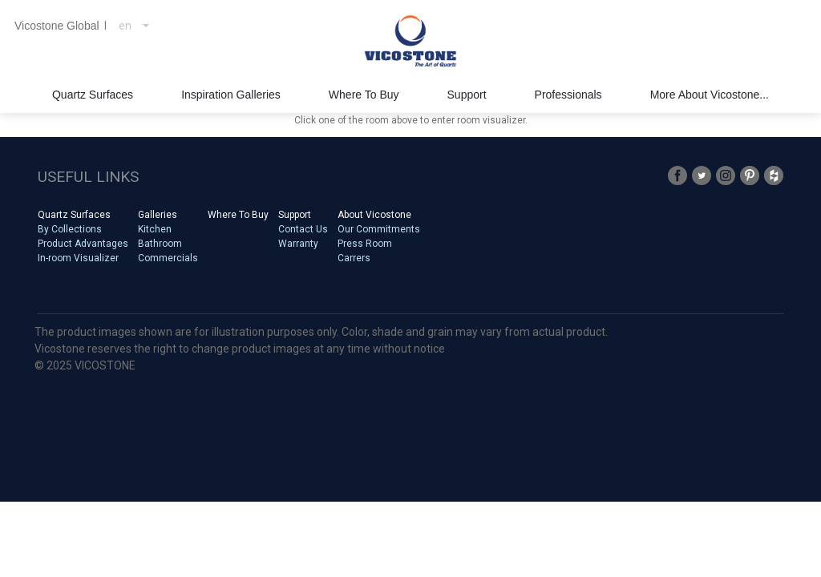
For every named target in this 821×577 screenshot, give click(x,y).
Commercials (168, 258)
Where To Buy (238, 214)
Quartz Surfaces (74, 214)
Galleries (157, 214)
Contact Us (303, 229)
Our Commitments (379, 229)
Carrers (354, 258)
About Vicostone (374, 214)
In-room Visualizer (78, 258)
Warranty (298, 243)
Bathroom (160, 243)
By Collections (70, 229)
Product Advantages (83, 243)
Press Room (365, 243)
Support (294, 214)
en (125, 25)
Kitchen (155, 229)
